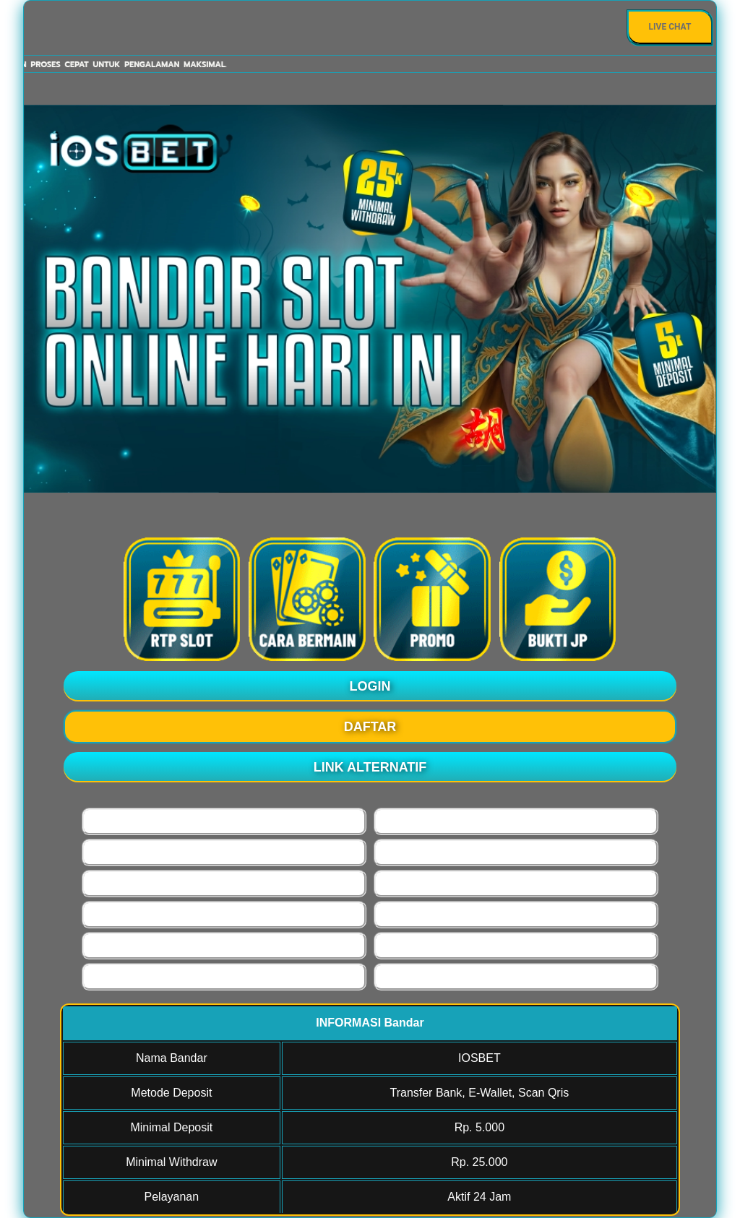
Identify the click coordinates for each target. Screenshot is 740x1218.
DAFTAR (370, 727)
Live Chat (670, 27)
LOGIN (370, 686)
